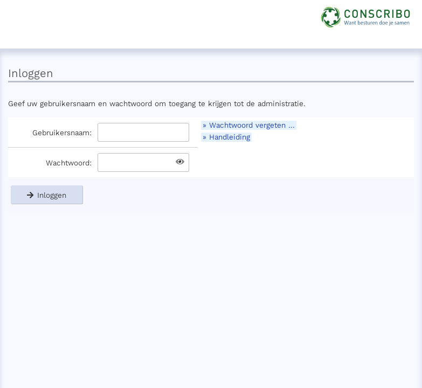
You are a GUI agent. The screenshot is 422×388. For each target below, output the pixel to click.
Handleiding (229, 137)
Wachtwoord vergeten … (252, 125)
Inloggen (46, 195)
